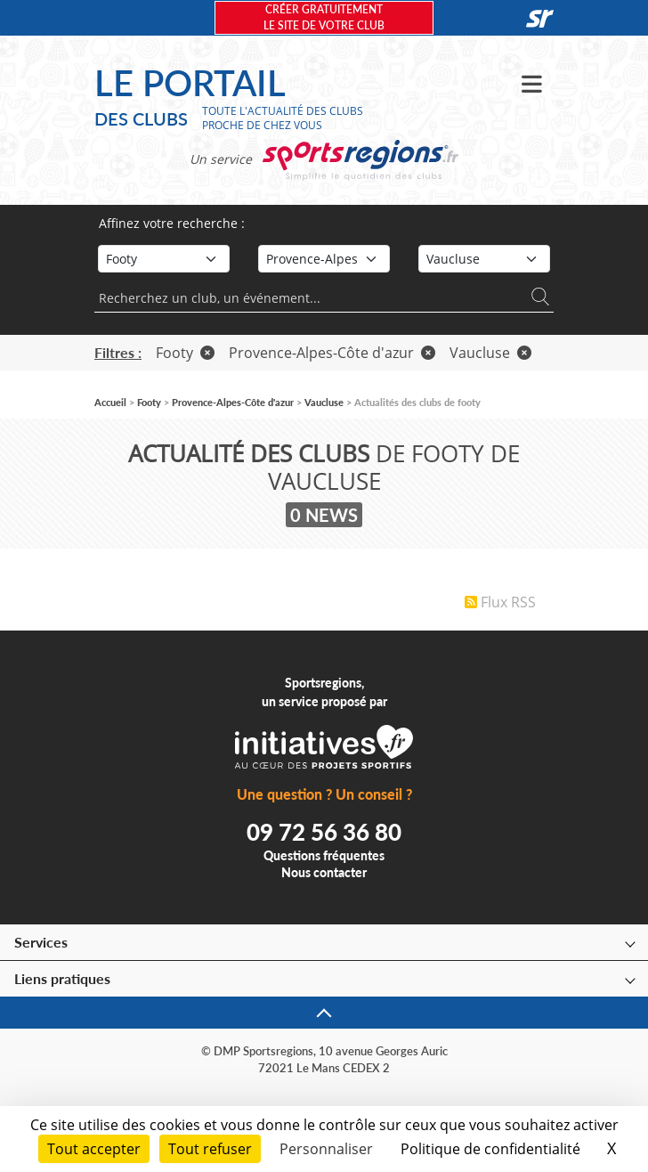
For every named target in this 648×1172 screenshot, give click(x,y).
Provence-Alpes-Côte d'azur (332, 352)
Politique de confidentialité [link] (490, 1149)
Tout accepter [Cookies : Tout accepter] (94, 1149)
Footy (185, 352)
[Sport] (164, 259)
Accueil (110, 402)
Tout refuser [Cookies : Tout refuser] (210, 1149)
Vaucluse (490, 352)
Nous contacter (324, 872)
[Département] (484, 259)
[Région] (324, 259)
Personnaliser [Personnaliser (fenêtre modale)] (326, 1149)
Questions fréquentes (324, 855)
